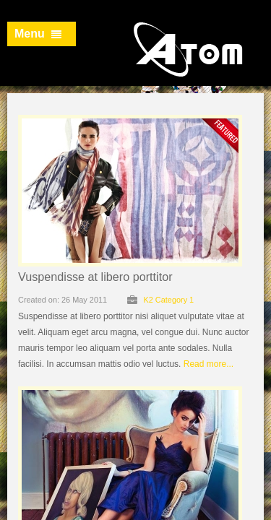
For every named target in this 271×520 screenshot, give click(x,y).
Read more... (208, 364)
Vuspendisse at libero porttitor (95, 276)
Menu (37, 33)
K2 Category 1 (168, 299)
